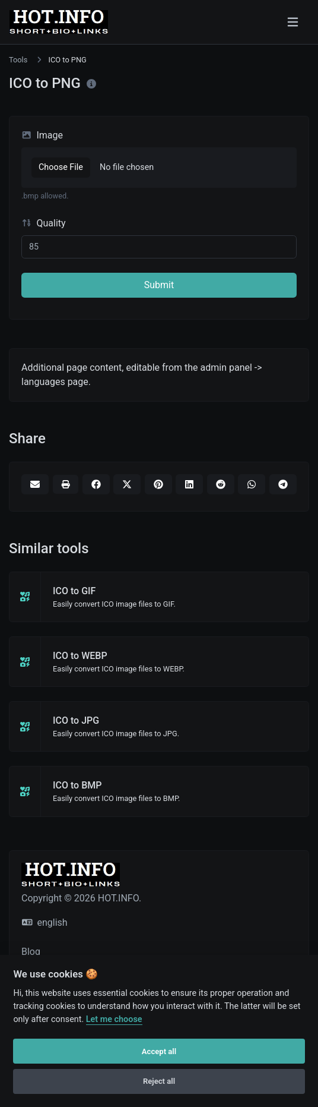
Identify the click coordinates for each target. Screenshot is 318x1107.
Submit (159, 285)
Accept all (159, 1051)
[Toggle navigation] (293, 22)
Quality (43, 223)
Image (42, 135)
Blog (30, 951)
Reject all (159, 1081)
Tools (18, 59)
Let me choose (114, 1019)
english (45, 922)
